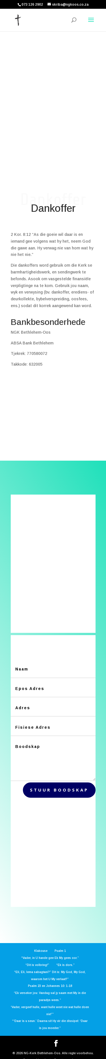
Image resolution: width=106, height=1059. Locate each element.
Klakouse (40, 942)
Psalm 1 (60, 942)
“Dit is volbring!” (37, 956)
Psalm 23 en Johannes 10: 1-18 (50, 977)
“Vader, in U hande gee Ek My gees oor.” (50, 949)
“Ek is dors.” (65, 956)
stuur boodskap (59, 781)
